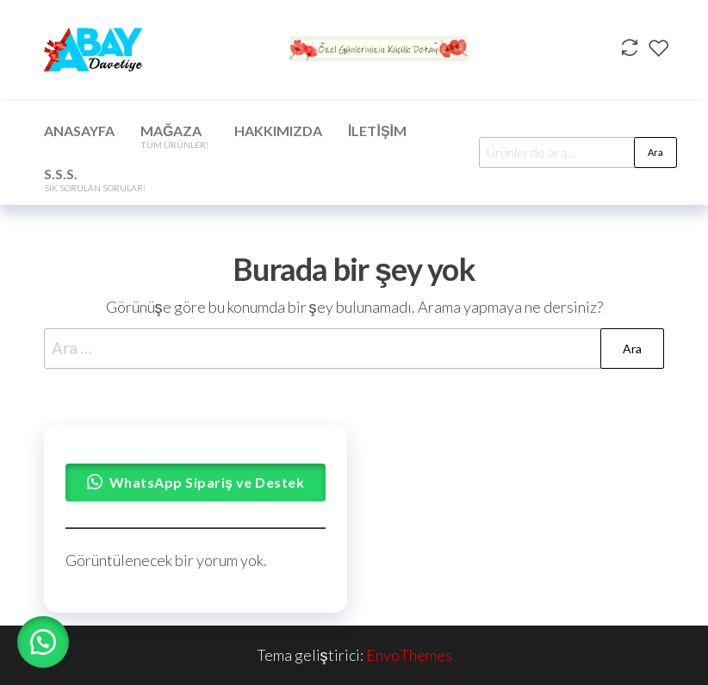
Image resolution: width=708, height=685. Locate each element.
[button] (43, 642)
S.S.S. (95, 179)
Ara (655, 152)
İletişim (377, 130)
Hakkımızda (278, 130)
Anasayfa (79, 130)
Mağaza (174, 136)
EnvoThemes (409, 654)
